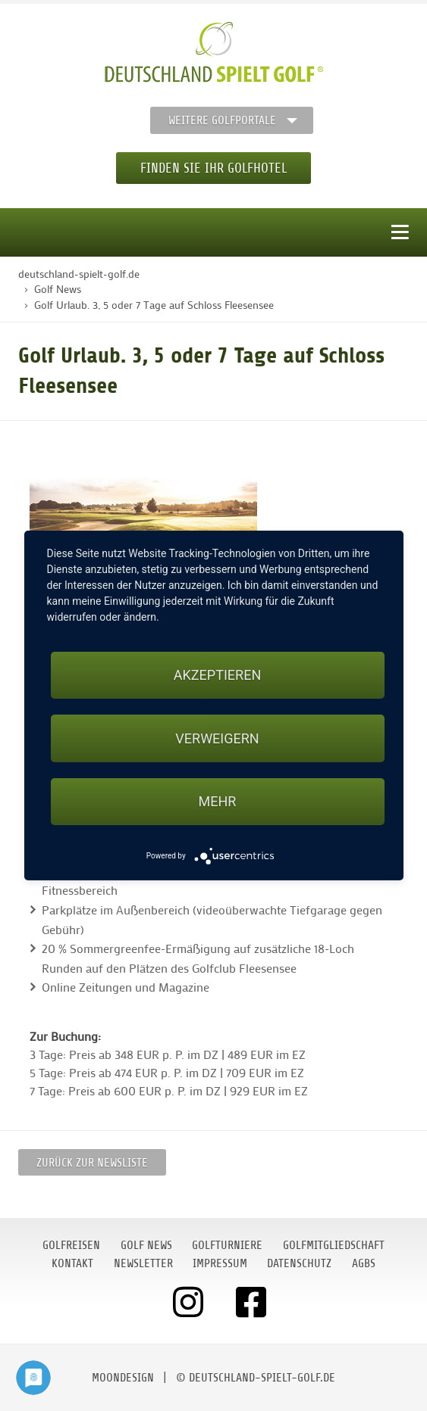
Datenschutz (299, 1263)
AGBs (363, 1263)
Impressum (220, 1263)
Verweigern (217, 738)
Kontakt (72, 1263)
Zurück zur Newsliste (92, 1163)
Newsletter (143, 1263)
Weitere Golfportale (222, 120)
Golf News (146, 1245)
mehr (218, 801)
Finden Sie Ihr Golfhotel (213, 168)
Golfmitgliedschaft (334, 1245)
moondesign (123, 1378)
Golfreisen (71, 1245)
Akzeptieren (217, 675)
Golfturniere (227, 1245)
